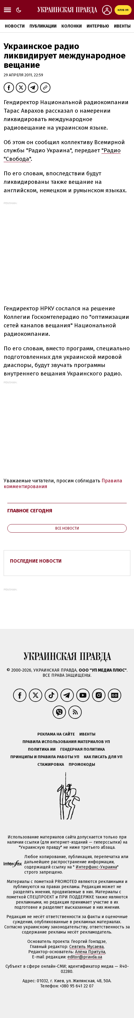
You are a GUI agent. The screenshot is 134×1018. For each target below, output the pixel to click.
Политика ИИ (42, 749)
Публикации (43, 26)
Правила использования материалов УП (66, 741)
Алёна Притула (90, 951)
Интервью (98, 26)
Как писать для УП (103, 757)
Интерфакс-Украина (96, 867)
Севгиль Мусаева (86, 946)
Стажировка (50, 764)
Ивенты (122, 26)
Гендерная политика (82, 749)
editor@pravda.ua (84, 957)
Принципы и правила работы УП (44, 757)
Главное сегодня (29, 510)
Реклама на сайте (56, 734)
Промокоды (82, 764)
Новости (15, 26)
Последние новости (36, 561)
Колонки (71, 26)
